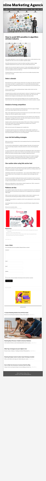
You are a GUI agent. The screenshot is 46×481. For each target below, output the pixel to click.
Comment (7, 249)
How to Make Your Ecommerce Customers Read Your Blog (17, 365)
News (10, 239)
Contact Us (21, 373)
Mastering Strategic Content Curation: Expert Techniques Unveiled (19, 356)
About (18, 373)
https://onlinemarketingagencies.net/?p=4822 (13, 208)
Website (6, 271)
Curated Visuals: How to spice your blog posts (15, 235)
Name (6, 261)
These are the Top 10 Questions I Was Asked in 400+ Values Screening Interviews (22, 233)
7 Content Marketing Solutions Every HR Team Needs (16, 312)
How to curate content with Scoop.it (13, 232)
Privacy (25, 373)
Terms (28, 373)
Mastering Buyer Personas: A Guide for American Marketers (17, 340)
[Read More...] (32, 314)
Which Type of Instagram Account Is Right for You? (15, 348)
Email (6, 266)
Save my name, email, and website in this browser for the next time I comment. (19, 277)
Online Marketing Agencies (23, 4)
